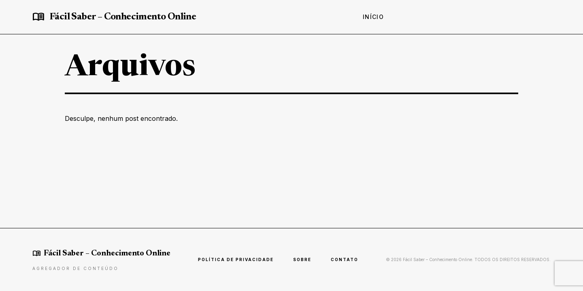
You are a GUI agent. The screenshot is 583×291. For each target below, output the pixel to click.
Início (373, 16)
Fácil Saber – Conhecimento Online (122, 17)
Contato (344, 259)
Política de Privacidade (236, 259)
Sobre (302, 259)
